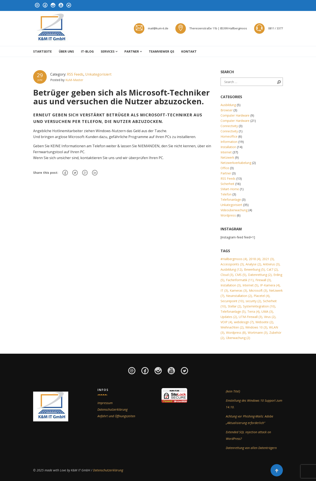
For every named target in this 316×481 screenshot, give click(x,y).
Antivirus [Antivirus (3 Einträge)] (271, 264)
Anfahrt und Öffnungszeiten (116, 416)
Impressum (105, 403)
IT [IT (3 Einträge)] (224, 290)
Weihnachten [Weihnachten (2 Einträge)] (232, 327)
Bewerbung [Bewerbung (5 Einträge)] (254, 269)
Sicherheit (227, 184)
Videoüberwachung (234, 210)
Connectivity (229, 126)
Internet (226, 152)
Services (108, 51)
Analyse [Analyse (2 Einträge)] (253, 264)
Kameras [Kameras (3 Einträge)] (238, 290)
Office (225, 168)
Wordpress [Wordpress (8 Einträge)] (236, 332)
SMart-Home (230, 189)
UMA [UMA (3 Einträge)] (267, 311)
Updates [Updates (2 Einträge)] (229, 317)
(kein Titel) (233, 391)
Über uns (66, 51)
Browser (227, 110)
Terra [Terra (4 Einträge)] (253, 311)
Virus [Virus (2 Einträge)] (269, 317)
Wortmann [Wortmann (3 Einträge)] (258, 332)
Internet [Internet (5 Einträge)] (250, 285)
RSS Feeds (75, 74)
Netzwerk (227, 157)
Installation (228, 147)
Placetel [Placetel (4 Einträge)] (261, 296)
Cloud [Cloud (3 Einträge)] (227, 275)
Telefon (226, 194)
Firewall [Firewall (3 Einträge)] (263, 280)
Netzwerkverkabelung (236, 163)
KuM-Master (74, 80)
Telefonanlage (231, 199)
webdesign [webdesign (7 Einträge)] (244, 322)
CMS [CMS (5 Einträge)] (240, 275)
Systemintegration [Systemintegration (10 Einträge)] (259, 306)
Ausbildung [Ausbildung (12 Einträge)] (231, 269)
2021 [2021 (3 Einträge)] (268, 259)
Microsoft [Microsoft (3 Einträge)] (258, 290)
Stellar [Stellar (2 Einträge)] (234, 306)
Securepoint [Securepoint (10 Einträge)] (232, 301)
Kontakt (189, 51)
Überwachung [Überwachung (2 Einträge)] (238, 338)
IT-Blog (87, 51)
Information (229, 142)
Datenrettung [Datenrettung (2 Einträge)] (260, 275)
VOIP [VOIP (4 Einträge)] (226, 322)
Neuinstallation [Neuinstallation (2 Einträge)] (239, 296)
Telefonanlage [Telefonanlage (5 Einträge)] (233, 311)
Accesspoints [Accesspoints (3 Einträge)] (232, 264)
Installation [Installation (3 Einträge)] (231, 285)
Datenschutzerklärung (112, 409)
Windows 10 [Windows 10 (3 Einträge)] (256, 327)
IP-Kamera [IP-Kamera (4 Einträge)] (270, 285)
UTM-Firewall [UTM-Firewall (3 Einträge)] (250, 317)
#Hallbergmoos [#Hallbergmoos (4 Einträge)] (234, 259)
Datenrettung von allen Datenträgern (251, 448)
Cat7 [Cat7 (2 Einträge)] (272, 269)
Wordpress (228, 215)
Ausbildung (228, 105)
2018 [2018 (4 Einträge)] (254, 259)
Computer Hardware (235, 115)
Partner (131, 51)
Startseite (42, 51)
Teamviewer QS (161, 51)
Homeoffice (229, 136)
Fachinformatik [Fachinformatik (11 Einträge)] (240, 280)
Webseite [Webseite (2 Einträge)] (264, 322)
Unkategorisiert (98, 74)
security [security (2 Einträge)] (253, 301)
